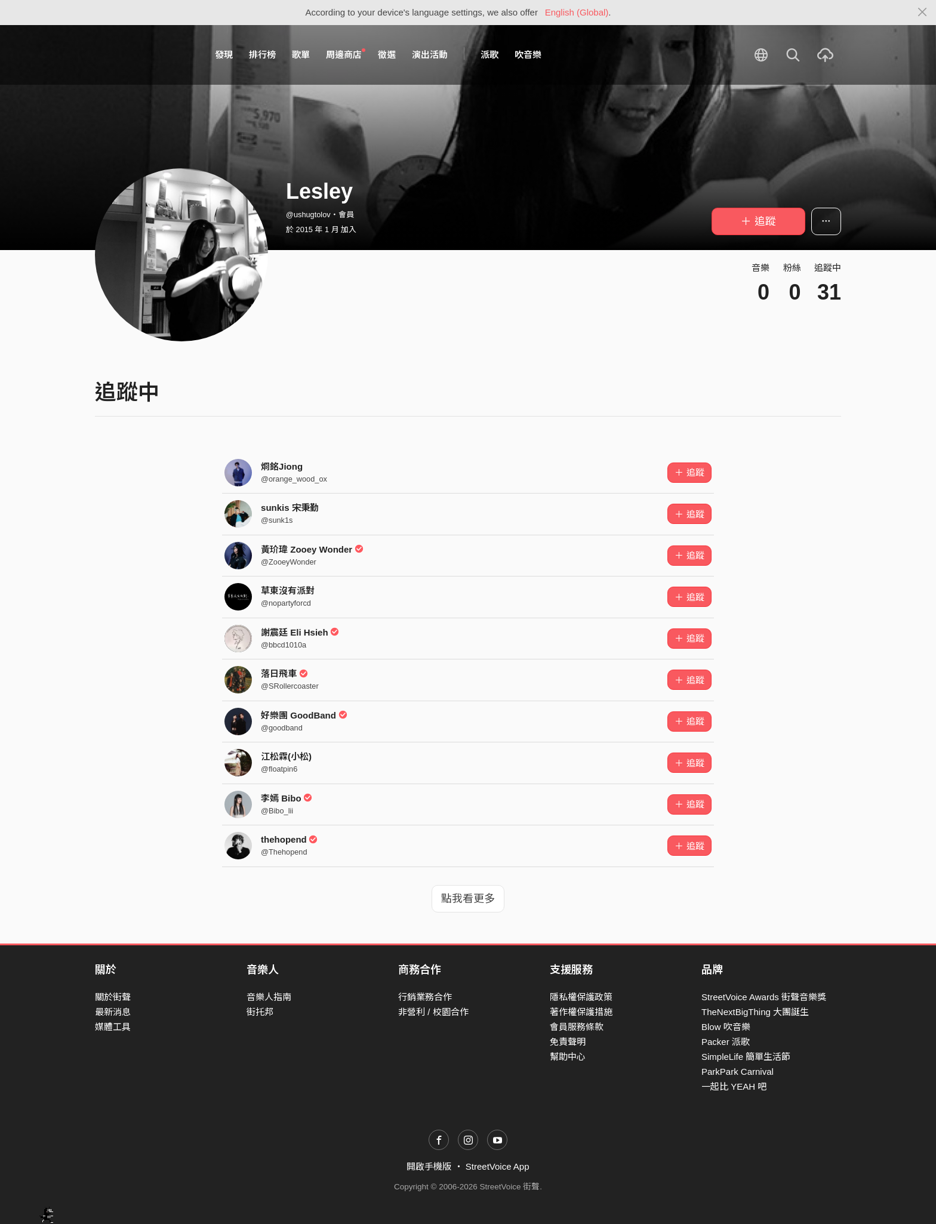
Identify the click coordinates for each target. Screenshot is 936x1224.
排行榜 (262, 55)
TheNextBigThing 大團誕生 (755, 1012)
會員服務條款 (577, 1027)
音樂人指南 (269, 997)
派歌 (489, 55)
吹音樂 (528, 55)
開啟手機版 (429, 1166)
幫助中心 (568, 1057)
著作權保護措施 (581, 1012)
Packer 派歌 (725, 1042)
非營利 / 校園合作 (433, 1012)
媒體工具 (113, 1027)
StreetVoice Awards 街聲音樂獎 (763, 997)
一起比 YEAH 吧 (733, 1086)
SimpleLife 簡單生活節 (745, 1057)
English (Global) (577, 12)
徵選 (387, 55)
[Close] (922, 12)
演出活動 (430, 55)
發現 (224, 55)
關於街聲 (113, 997)
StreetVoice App (497, 1166)
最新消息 (113, 1012)
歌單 (301, 55)
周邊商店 (345, 54)
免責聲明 (568, 1042)
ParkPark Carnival (737, 1071)
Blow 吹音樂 (725, 1027)
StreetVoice (144, 55)
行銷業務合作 (425, 997)
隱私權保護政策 (581, 997)
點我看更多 (468, 899)
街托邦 (260, 1012)
